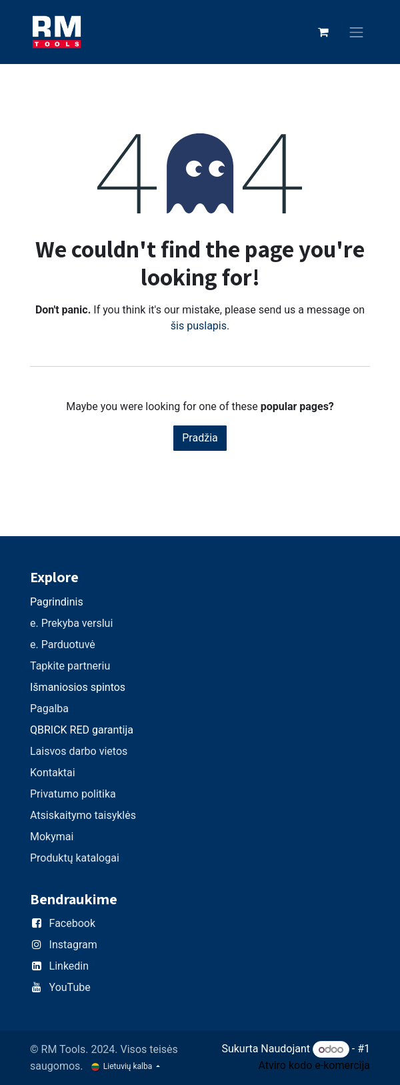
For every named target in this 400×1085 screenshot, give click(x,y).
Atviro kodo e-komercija (314, 1065)
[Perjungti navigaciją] (357, 32)
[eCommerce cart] (323, 32)
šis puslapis (199, 325)
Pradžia (199, 437)
